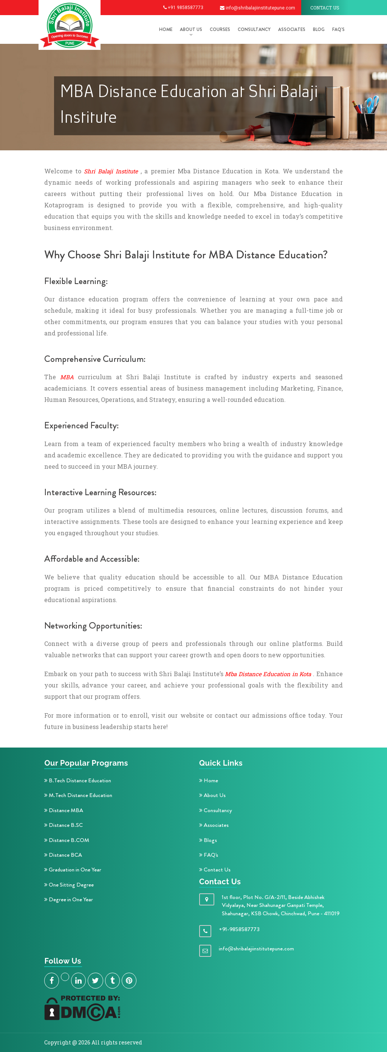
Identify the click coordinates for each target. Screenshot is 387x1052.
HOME (165, 29)
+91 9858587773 (183, 7)
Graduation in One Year (72, 869)
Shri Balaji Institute (111, 171)
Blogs (208, 840)
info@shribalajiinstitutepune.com (257, 8)
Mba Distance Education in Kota (268, 674)
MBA (67, 377)
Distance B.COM (66, 840)
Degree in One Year (68, 899)
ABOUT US (191, 29)
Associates (291, 29)
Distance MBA (63, 810)
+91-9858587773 (239, 929)
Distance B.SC (63, 825)
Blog (319, 29)
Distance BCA (63, 855)
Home (208, 780)
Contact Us (215, 869)
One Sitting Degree (69, 885)
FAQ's (338, 29)
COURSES (220, 29)
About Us (212, 795)
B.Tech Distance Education (77, 780)
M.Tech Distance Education (78, 795)
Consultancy (254, 29)
